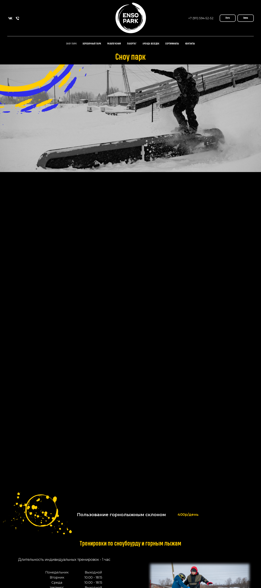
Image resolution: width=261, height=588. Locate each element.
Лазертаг (131, 43)
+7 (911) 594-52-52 (201, 18)
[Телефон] (17, 18)
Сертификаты (172, 43)
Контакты (190, 43)
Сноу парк (71, 43)
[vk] (10, 18)
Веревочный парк (92, 43)
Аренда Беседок (151, 43)
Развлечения (114, 43)
